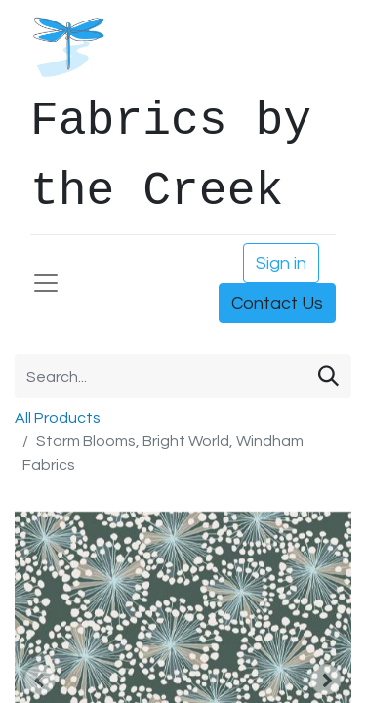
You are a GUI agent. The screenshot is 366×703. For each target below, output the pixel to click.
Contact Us (277, 303)
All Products (58, 418)
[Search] (328, 376)
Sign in (281, 263)
